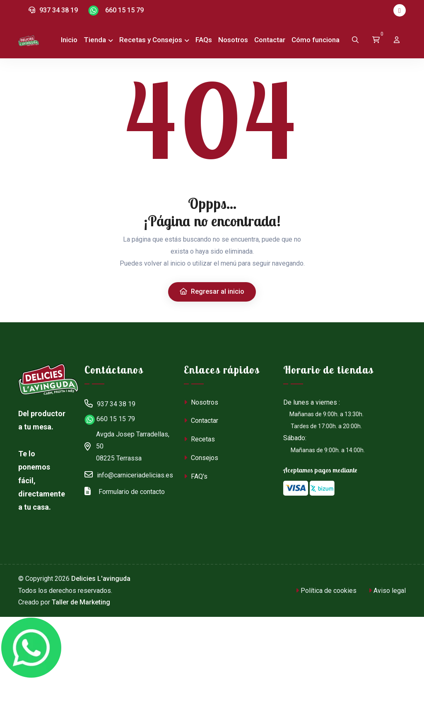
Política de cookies (326, 591)
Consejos (201, 458)
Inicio (69, 40)
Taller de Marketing (81, 602)
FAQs (203, 40)
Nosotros (233, 40)
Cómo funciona (316, 40)
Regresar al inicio (212, 291)
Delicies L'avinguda (100, 579)
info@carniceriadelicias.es (128, 474)
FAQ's (195, 476)
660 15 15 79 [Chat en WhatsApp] (116, 10)
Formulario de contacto (124, 490)
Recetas (199, 439)
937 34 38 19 (53, 10)
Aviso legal (387, 591)
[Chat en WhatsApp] (31, 648)
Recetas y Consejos (150, 40)
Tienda (95, 40)
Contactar (269, 40)
